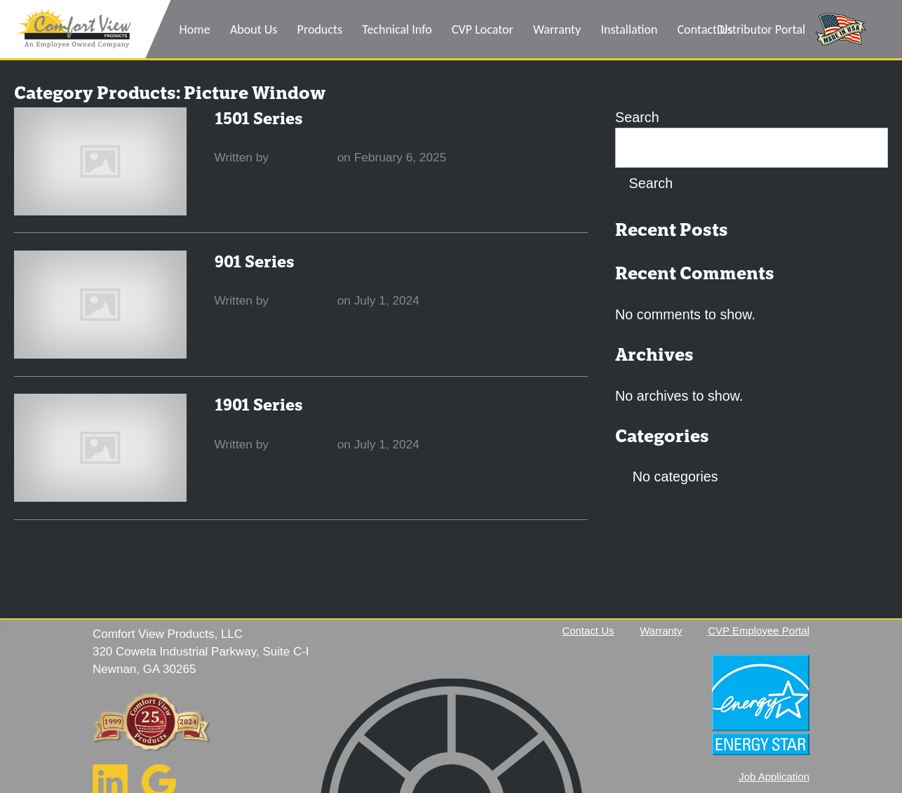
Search (637, 117)
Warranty (661, 630)
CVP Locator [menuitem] (482, 29)
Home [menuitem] (195, 29)
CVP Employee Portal (758, 630)
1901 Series (259, 405)
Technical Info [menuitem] (397, 29)
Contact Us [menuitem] (705, 29)
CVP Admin (303, 157)
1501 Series (259, 118)
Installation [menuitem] (629, 29)
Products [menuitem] (319, 29)
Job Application (774, 776)
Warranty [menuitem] (557, 29)
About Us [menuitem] (254, 29)
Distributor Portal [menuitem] (761, 29)
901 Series (255, 262)
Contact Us (588, 630)
